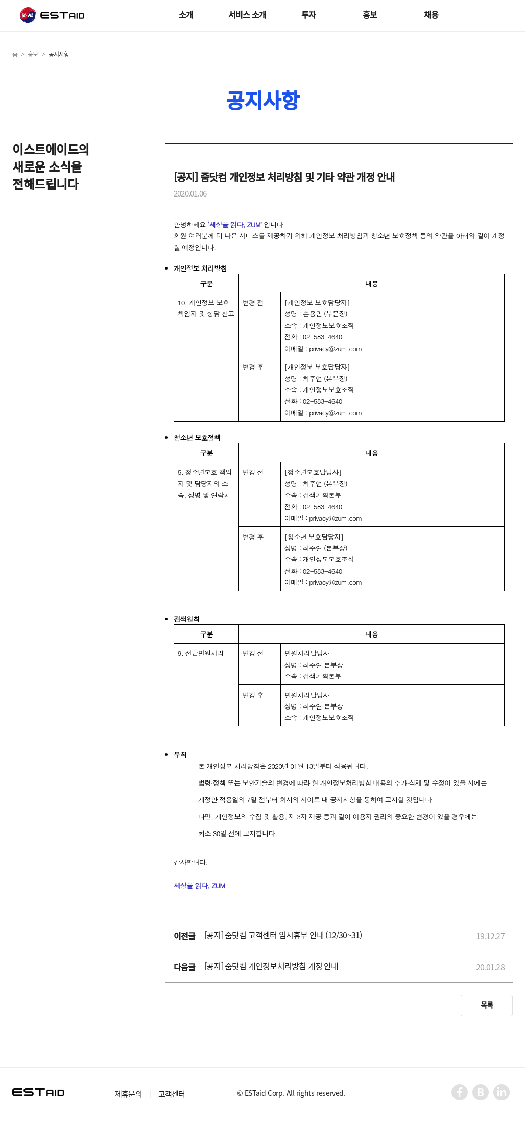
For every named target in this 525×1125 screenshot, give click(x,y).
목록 (487, 1004)
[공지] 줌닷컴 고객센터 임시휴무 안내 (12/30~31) (283, 935)
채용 (431, 14)
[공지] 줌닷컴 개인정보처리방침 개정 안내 (271, 966)
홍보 (370, 14)
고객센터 (171, 1093)
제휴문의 (128, 1093)
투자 (308, 14)
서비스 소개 (247, 14)
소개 (186, 14)
